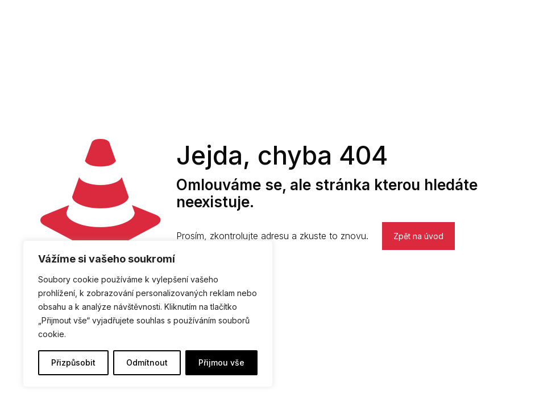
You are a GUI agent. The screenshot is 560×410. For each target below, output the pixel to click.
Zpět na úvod (418, 236)
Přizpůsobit (73, 362)
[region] (148, 313)
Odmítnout (147, 362)
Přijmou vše (221, 362)
